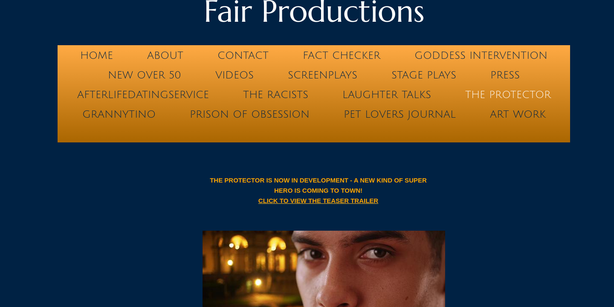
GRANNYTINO (119, 114)
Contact (243, 55)
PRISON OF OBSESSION (250, 114)
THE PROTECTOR (508, 94)
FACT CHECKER (341, 55)
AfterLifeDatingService (143, 94)
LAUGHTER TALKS (386, 94)
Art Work (518, 114)
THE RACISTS (275, 94)
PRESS (505, 75)
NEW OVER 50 (144, 75)
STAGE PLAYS (423, 75)
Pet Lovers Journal (400, 114)
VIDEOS (234, 75)
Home (96, 55)
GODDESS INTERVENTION (480, 55)
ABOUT (165, 55)
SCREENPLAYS (322, 75)
